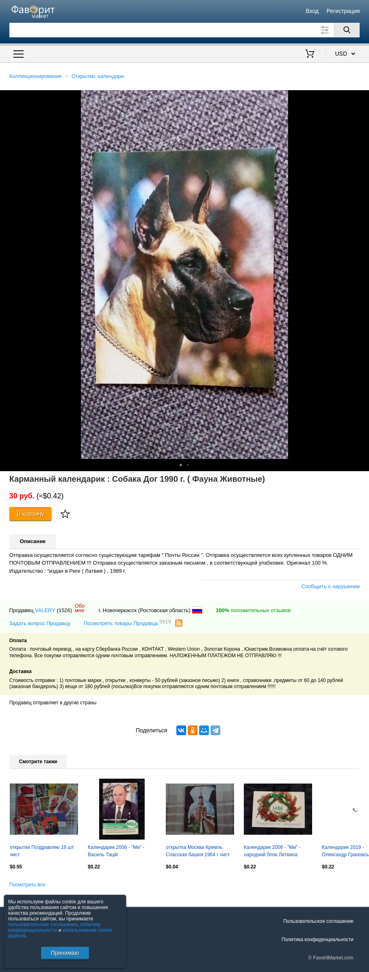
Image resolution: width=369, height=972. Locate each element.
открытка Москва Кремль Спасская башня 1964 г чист (198, 850)
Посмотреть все (27, 885)
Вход (312, 11)
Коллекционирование (35, 76)
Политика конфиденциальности (318, 939)
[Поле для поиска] (184, 30)
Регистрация (343, 11)
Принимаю (65, 953)
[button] (361, 97)
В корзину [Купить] (31, 513)
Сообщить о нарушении (331, 586)
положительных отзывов (253, 610)
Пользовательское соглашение (318, 921)
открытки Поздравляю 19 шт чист (42, 850)
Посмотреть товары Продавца (127, 622)
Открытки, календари (98, 76)
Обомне (80, 608)
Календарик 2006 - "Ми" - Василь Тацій (116, 850)
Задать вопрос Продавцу (40, 623)
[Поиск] (347, 30)
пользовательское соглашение (43, 924)
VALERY (45, 610)
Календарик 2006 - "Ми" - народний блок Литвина (272, 850)
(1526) (64, 610)
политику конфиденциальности (54, 927)
